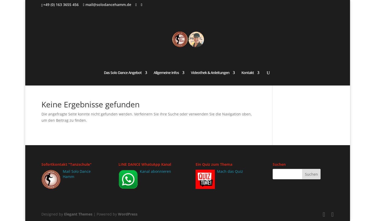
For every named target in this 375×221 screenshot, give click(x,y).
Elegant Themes (78, 214)
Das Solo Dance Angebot (123, 73)
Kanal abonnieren (155, 171)
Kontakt (247, 73)
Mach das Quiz (230, 171)
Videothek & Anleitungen (210, 73)
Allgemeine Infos (166, 73)
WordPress (128, 214)
